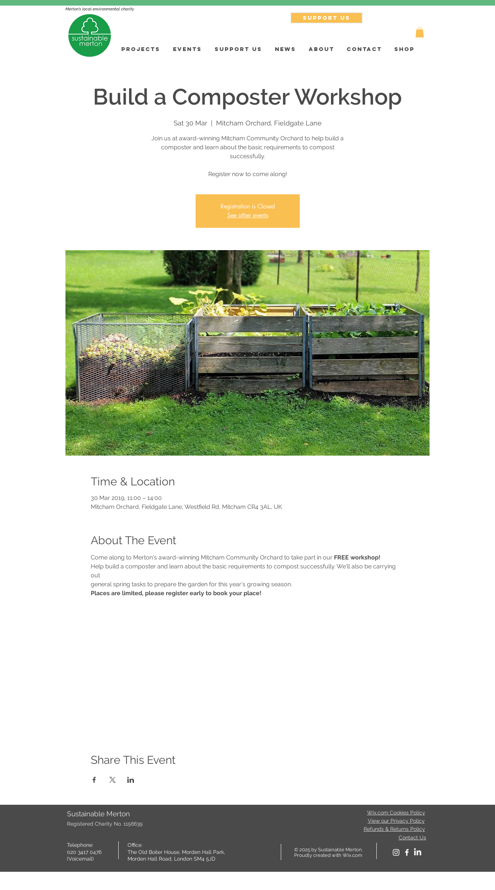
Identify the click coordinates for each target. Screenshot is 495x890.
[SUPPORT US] (326, 17)
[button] (419, 32)
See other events (247, 215)
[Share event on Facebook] (94, 780)
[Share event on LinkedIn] (130, 780)
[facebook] (406, 852)
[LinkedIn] (417, 852)
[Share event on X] (112, 780)
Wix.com (352, 855)
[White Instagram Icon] (396, 852)
